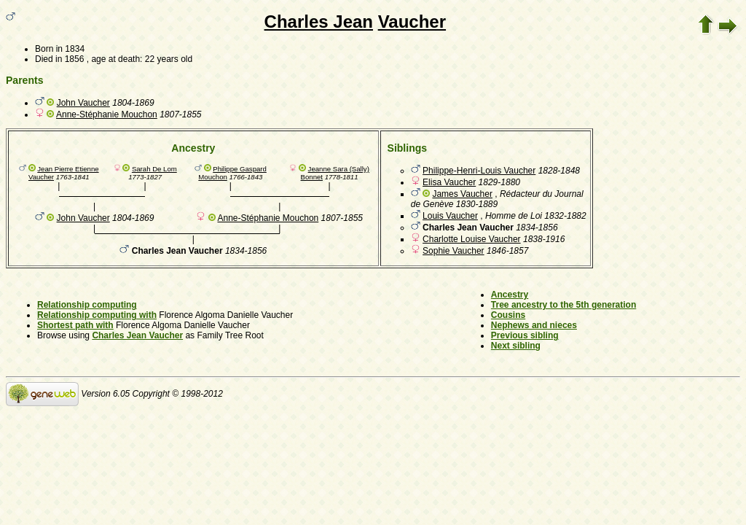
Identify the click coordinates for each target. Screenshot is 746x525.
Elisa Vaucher (449, 182)
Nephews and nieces (534, 325)
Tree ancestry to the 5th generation (563, 305)
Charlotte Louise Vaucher (472, 239)
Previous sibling (525, 335)
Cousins (508, 315)
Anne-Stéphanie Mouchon (106, 114)
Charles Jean (318, 21)
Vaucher (412, 21)
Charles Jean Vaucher (137, 335)
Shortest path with (75, 325)
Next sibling (516, 346)
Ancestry (509, 294)
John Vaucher (83, 103)
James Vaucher (462, 194)
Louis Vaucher (450, 216)
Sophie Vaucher (453, 251)
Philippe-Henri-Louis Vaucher (479, 171)
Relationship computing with (97, 315)
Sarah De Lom (154, 169)
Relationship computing (87, 305)
